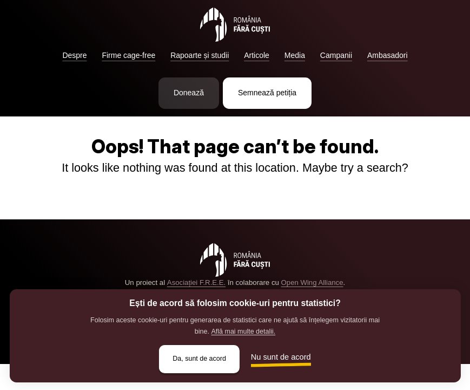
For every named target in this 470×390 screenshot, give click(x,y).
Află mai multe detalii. (243, 331)
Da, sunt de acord (199, 358)
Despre (74, 55)
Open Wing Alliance (312, 282)
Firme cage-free (128, 55)
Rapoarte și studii (199, 55)
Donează (189, 92)
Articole (256, 55)
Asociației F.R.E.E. (196, 282)
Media (294, 55)
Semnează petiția (267, 92)
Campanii (336, 55)
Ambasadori (387, 55)
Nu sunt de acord (281, 357)
